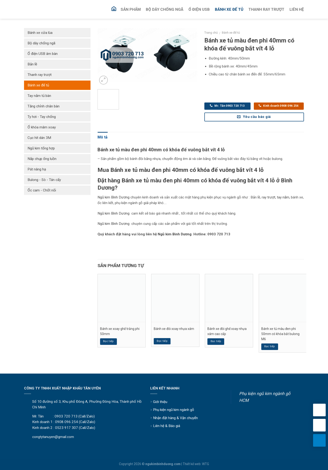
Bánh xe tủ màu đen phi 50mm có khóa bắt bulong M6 (280, 334)
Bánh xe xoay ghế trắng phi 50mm (120, 331)
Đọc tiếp (108, 341)
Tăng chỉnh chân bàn (43, 106)
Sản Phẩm (131, 9)
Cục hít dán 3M (39, 138)
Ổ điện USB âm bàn (43, 54)
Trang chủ (211, 32)
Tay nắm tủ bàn (39, 96)
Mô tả (103, 137)
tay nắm (283, 197)
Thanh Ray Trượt (266, 9)
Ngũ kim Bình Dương (113, 197)
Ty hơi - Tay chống (42, 117)
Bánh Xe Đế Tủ (229, 9)
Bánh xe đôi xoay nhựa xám (174, 329)
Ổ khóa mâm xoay (42, 127)
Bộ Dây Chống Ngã (164, 9)
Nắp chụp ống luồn (42, 159)
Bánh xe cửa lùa (40, 33)
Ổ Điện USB (199, 9)
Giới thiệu (160, 402)
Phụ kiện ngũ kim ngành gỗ (173, 410)
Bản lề (32, 64)
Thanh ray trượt (40, 75)
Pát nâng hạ (37, 169)
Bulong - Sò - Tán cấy (44, 180)
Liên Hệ (297, 9)
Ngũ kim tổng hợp (41, 148)
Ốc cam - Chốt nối (42, 190)
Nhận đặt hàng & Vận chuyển (175, 418)
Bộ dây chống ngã (41, 43)
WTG (205, 464)
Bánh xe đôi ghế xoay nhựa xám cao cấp (227, 331)
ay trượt (269, 197)
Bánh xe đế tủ (231, 32)
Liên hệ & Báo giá (166, 426)
